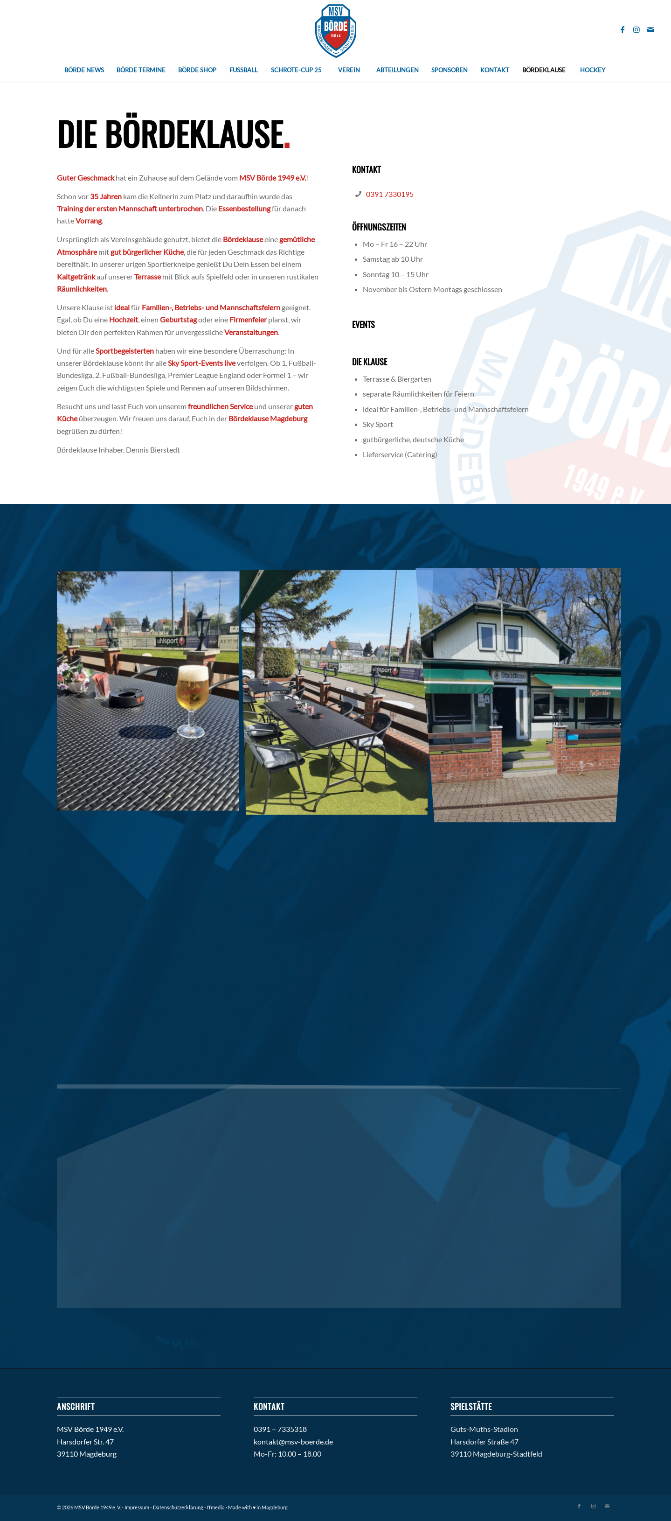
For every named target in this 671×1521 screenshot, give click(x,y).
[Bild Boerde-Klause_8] (340, 694)
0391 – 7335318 (280, 1428)
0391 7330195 (390, 193)
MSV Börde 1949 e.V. (90, 1428)
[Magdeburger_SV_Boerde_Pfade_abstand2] (335, 29)
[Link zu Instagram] (636, 29)
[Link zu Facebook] (622, 29)
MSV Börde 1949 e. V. (97, 1507)
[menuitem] (84, 70)
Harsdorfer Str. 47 (85, 1441)
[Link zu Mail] (650, 29)
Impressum (137, 1507)
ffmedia (216, 1507)
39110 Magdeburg (87, 1453)
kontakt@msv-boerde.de (293, 1441)
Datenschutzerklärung (178, 1507)
